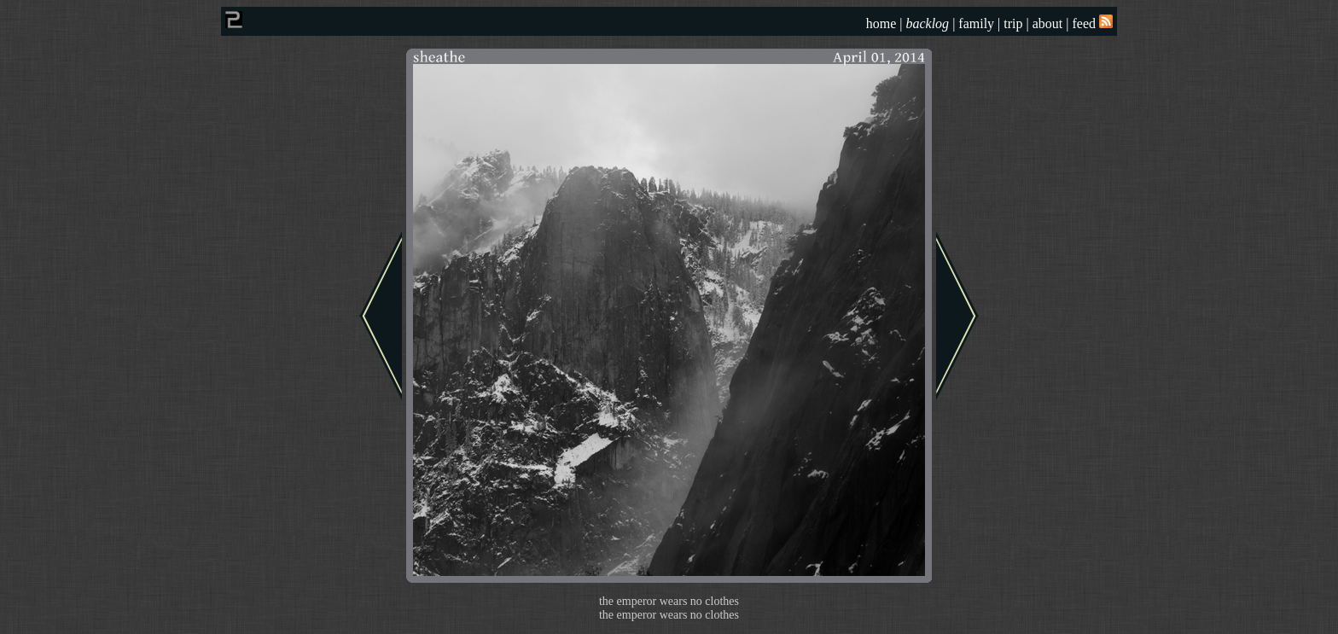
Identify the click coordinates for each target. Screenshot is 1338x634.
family (976, 23)
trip (1013, 23)
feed (1092, 23)
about (1048, 23)
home (881, 23)
